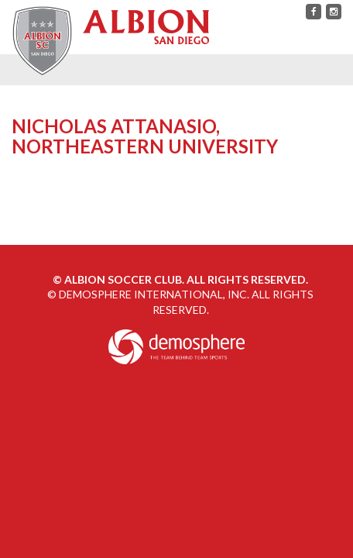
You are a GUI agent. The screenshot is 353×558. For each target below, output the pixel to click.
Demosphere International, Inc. (154, 294)
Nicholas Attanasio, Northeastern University (145, 136)
